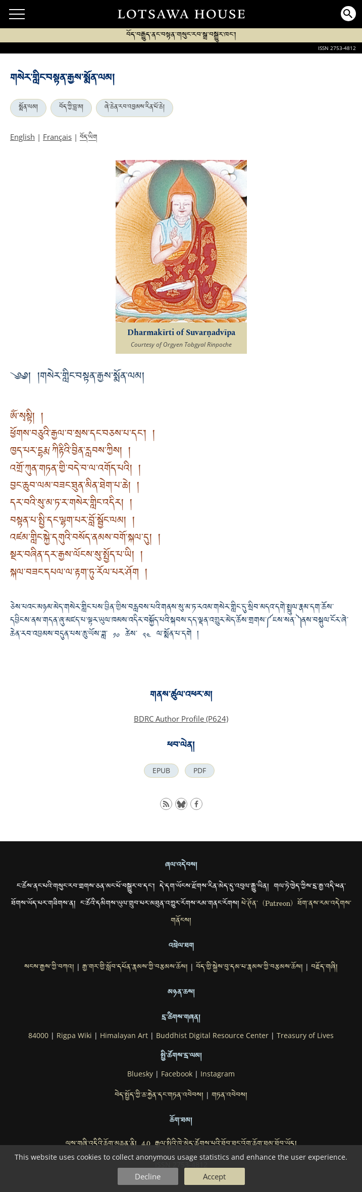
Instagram (217, 1073)
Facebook (176, 1073)
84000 (38, 1035)
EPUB (161, 770)
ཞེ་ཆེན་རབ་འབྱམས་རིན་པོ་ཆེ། (135, 108)
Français (57, 137)
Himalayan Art (124, 1035)
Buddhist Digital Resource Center (212, 1035)
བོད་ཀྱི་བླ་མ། (71, 108)
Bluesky (140, 1073)
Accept (214, 1176)
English (22, 137)
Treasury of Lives (305, 1035)
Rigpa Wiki (74, 1035)
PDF (199, 770)
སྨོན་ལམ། (28, 108)
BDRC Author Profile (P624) (181, 719)
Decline (148, 1176)
